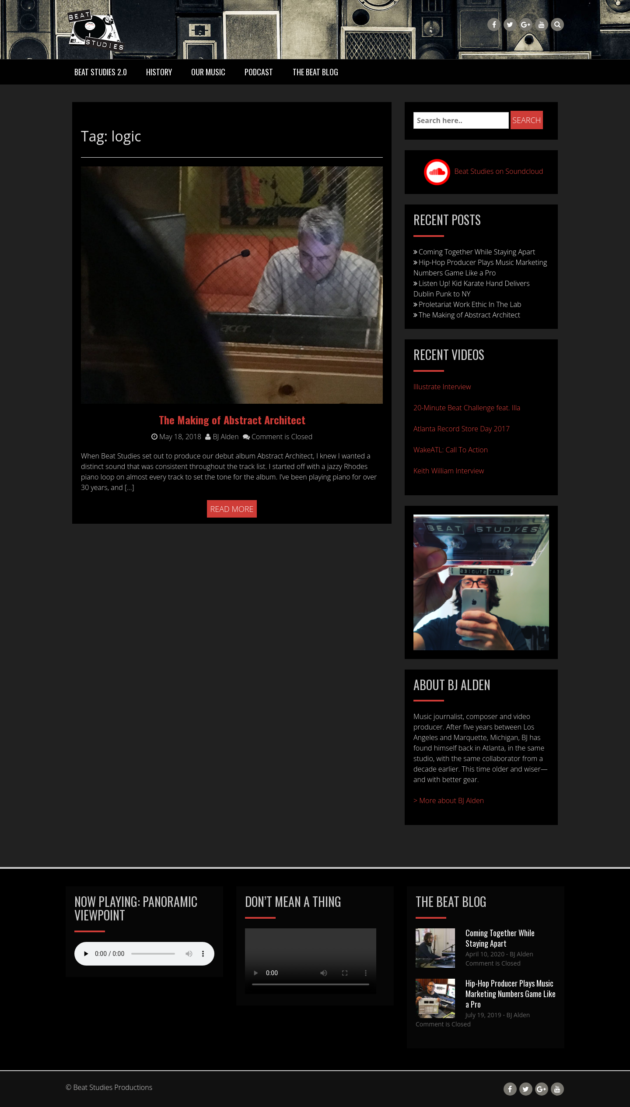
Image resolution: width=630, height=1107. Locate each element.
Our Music (208, 72)
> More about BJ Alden (448, 800)
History (159, 72)
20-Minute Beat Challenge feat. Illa (467, 407)
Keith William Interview (448, 471)
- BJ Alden (518, 954)
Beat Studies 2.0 (100, 72)
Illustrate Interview (442, 386)
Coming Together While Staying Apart (477, 252)
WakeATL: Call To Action (450, 450)
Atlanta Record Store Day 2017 (461, 429)
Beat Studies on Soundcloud (499, 171)
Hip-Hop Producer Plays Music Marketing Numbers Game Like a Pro (511, 993)
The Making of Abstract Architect (469, 315)
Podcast (259, 72)
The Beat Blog (315, 72)
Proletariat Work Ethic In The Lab (470, 304)
